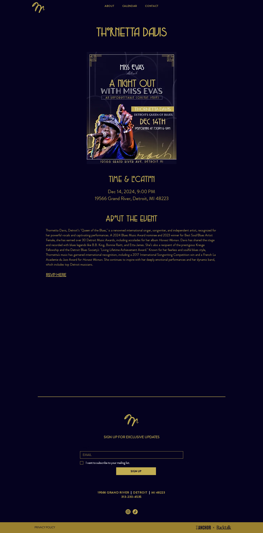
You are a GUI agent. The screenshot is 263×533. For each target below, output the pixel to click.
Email (85, 447)
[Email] (130, 454)
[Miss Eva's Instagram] (128, 511)
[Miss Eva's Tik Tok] (135, 511)
